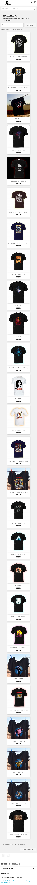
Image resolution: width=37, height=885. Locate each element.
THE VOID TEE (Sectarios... (18, 617)
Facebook (3, 855)
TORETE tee (18, 399)
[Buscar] (18, 8)
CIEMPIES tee (18, 119)
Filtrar (30, 25)
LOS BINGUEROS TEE (18, 430)
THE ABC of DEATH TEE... (18, 274)
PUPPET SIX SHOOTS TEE (18, 803)
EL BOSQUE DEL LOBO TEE (18, 181)
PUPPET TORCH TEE (18, 772)
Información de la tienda (11, 878)
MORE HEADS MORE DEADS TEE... (18, 88)
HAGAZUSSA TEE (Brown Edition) (18, 212)
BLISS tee (18, 337)
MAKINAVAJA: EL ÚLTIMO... (18, 648)
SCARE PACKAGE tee (18, 150)
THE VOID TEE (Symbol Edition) (18, 368)
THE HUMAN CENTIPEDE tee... (18, 834)
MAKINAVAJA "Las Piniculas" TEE (18, 710)
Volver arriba (28, 850)
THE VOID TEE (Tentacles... (18, 554)
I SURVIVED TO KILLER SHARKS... (18, 461)
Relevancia (12, 25)
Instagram (8, 855)
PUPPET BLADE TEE (18, 679)
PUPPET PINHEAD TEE (18, 741)
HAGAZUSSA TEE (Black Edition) (18, 57)
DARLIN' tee (18, 305)
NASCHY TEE (18, 585)
